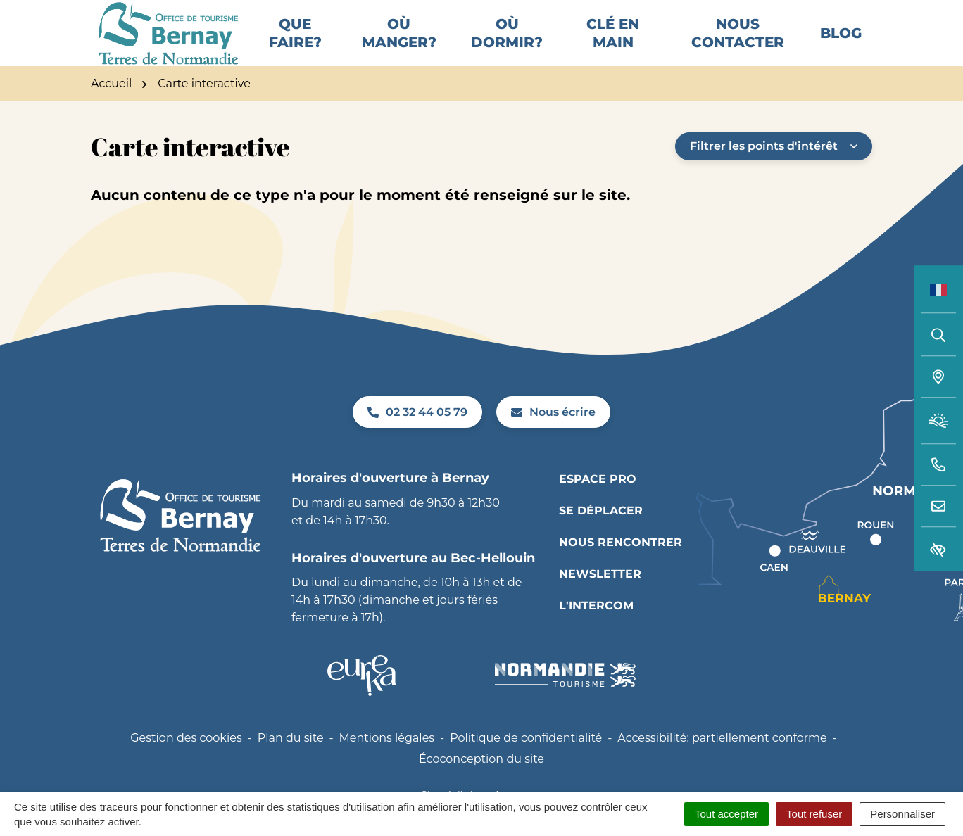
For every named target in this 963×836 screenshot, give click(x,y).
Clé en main (612, 44)
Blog (841, 44)
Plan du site (291, 759)
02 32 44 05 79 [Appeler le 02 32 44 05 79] (417, 434)
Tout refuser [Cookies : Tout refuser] (814, 814)
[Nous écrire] (938, 507)
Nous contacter (737, 44)
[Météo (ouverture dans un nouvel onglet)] (938, 421)
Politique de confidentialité (526, 759)
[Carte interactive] (938, 377)
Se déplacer (601, 532)
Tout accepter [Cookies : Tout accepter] (726, 814)
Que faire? (295, 44)
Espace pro (597, 500)
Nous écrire (553, 434)
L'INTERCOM (596, 627)
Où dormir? (507, 44)
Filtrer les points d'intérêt (773, 168)
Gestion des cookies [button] (185, 759)
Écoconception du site (481, 780)
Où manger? (399, 44)
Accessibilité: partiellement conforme (722, 759)
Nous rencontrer (620, 564)
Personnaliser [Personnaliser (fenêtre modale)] (902, 814)
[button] (938, 465)
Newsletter (600, 595)
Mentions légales (387, 759)
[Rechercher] (938, 334)
